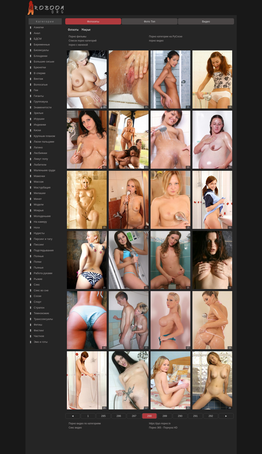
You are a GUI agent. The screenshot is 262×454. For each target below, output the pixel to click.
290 (180, 415)
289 (165, 415)
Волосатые (38, 85)
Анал (34, 33)
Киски (35, 130)
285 (103, 415)
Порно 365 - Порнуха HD (163, 427)
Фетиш (35, 325)
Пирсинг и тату (40, 239)
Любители (37, 165)
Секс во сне (39, 290)
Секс (34, 285)
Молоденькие (40, 216)
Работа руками (40, 273)
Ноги (34, 227)
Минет (35, 199)
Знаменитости (40, 107)
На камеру (38, 222)
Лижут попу (38, 159)
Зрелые (36, 113)
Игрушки (37, 119)
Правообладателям (64, 446)
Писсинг (36, 245)
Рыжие (35, 279)
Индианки (37, 125)
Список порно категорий (83, 40)
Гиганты (36, 96)
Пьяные (36, 268)
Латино (36, 147)
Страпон (37, 308)
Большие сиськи (41, 61)
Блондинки (38, 56)
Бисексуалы (39, 50)
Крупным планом (42, 136)
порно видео (156, 40)
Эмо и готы (38, 342)
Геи (33, 90)
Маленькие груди (42, 170)
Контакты (98, 446)
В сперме (37, 73)
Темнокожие (39, 313)
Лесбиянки (38, 153)
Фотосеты (71, 30)
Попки (35, 262)
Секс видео (75, 427)
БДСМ (35, 39)
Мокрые (36, 210)
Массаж (36, 182)
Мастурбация (40, 187)
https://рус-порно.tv (160, 423)
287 (134, 415)
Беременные (39, 44)
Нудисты (37, 233)
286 (118, 415)
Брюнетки (37, 67)
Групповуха (38, 102)
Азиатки (36, 27)
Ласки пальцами (41, 142)
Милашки (37, 193)
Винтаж (36, 79)
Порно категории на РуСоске (165, 36)
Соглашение (84, 446)
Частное (36, 336)
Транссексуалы (41, 319)
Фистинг (36, 330)
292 (211, 415)
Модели (36, 204)
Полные (36, 256)
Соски (35, 296)
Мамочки (37, 176)
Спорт (35, 302)
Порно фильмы (77, 36)
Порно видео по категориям (85, 423)
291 (195, 415)
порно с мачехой (78, 44)
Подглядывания (41, 250)
